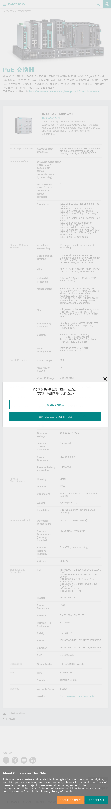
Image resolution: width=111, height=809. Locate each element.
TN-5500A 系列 (51, 117)
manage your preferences (20, 788)
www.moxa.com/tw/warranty (79, 696)
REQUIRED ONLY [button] (70, 800)
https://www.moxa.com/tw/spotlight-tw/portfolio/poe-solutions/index (64, 91)
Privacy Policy (50, 791)
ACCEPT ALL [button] (97, 800)
